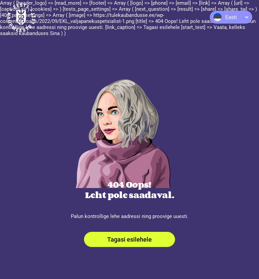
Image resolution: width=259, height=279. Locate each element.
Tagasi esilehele (129, 239)
